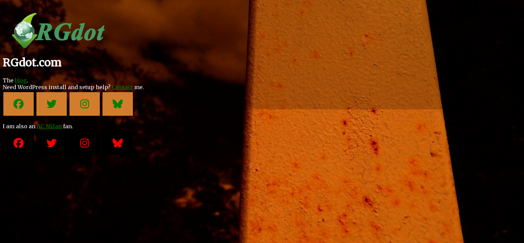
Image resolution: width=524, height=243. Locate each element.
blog (21, 80)
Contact (122, 87)
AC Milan (49, 126)
